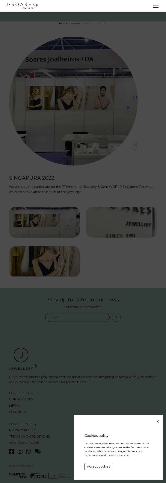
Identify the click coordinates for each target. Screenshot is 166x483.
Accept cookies (98, 466)
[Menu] (156, 6)
